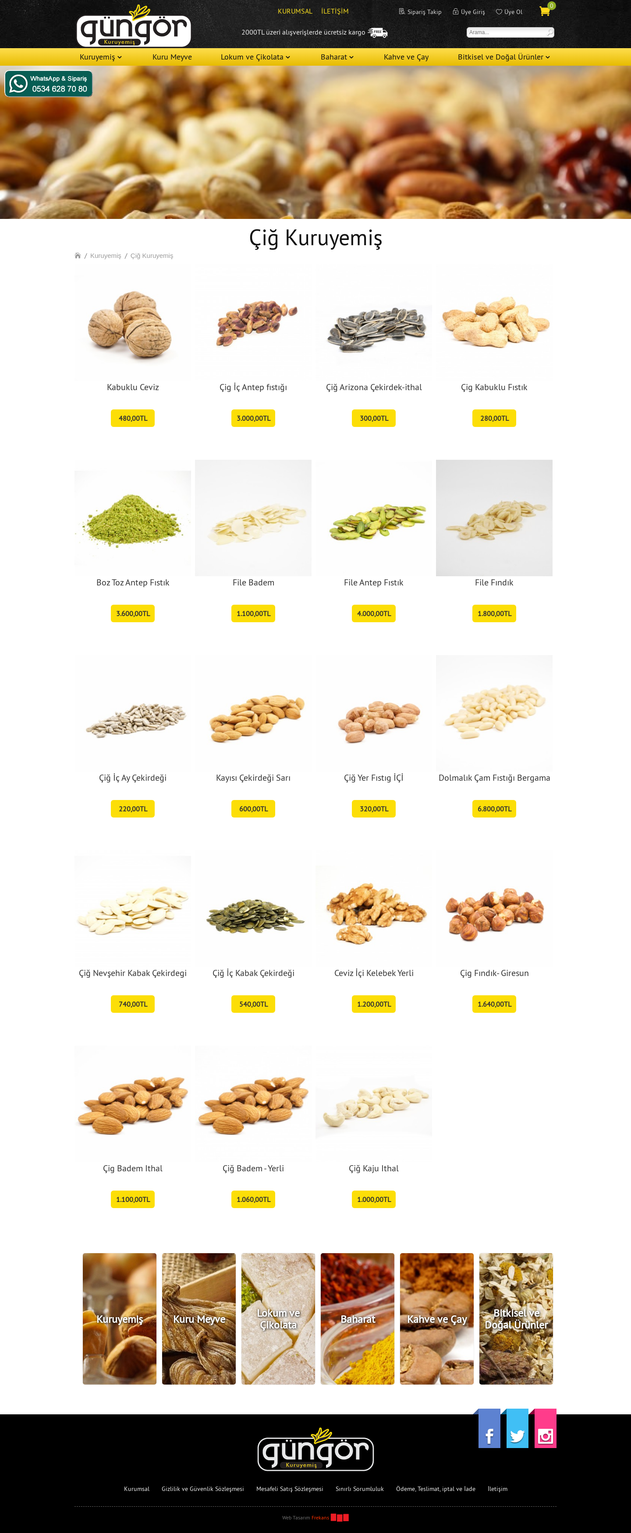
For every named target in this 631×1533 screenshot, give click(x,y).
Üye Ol (513, 12)
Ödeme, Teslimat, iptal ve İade (435, 1489)
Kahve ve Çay (406, 57)
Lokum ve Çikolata (252, 57)
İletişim (497, 1489)
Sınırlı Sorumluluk (360, 1489)
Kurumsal (136, 1489)
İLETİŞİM (335, 11)
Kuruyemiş (97, 57)
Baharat (334, 57)
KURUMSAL (295, 11)
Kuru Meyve (172, 57)
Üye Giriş (473, 12)
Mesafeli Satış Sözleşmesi (289, 1489)
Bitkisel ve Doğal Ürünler (500, 57)
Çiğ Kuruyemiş (152, 255)
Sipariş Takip (425, 12)
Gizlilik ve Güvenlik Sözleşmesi (203, 1489)
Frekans (320, 1517)
